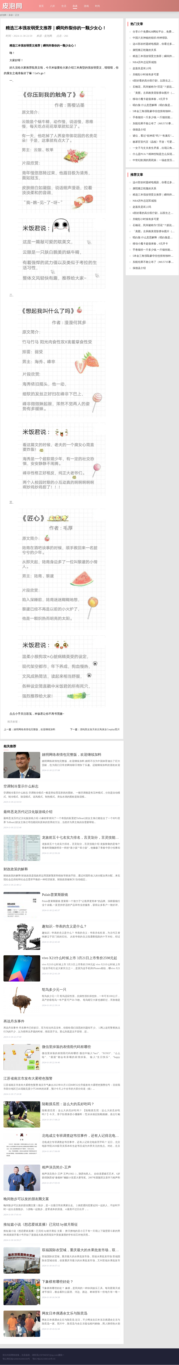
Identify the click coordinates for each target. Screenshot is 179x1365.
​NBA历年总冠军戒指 (145, 62)
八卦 (52, 6)
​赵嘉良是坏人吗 (142, 68)
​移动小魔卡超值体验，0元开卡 (150, 99)
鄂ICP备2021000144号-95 (44, 1359)
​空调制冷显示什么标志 (20, 786)
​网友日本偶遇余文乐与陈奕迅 (64, 1314)
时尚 (97, 6)
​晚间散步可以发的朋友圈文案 (26, 1199)
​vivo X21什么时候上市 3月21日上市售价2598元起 (79, 958)
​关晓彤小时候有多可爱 (146, 74)
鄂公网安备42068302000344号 (16, 1359)
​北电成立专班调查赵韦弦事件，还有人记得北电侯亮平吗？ (87, 1136)
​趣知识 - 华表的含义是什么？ (64, 926)
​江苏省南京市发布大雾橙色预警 (27, 1078)
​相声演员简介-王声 (56, 1167)
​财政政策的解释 (15, 869)
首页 (41, 6)
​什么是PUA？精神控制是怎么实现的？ (155, 154)
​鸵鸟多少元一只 (54, 990)
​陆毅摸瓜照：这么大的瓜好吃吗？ (68, 1104)
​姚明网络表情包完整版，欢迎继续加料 (34, 729)
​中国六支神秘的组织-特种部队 (150, 37)
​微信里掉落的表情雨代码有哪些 (66, 1047)
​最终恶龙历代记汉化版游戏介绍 (27, 812)
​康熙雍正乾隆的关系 (144, 50)
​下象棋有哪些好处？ (57, 1282)
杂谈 (75, 6)
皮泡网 (3, 15)
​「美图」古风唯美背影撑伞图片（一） (155, 92)
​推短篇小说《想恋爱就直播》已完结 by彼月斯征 (40, 1225)
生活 (63, 6)
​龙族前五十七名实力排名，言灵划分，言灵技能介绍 (82, 838)
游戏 (86, 6)
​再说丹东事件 (13, 1021)
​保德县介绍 (139, 129)
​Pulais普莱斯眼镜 (55, 895)
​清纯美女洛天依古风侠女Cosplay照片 (100, 729)
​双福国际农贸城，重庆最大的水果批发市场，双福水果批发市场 (91, 1250)
